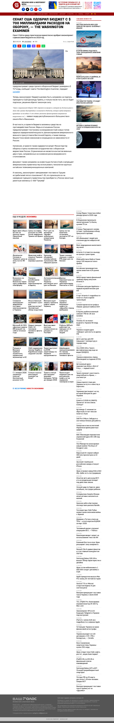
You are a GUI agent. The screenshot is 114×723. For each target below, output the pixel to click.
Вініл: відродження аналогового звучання (88, 246)
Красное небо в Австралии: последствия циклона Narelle (88, 504)
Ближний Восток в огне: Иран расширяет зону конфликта (88, 543)
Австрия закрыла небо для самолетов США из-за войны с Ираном (88, 26)
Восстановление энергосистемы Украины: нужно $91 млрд (86, 645)
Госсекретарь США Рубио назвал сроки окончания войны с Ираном (88, 512)
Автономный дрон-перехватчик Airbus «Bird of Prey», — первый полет (87, 366)
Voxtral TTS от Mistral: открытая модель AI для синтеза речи (85, 585)
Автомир (62, 14)
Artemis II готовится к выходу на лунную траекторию (88, 253)
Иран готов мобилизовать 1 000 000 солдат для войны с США (87, 569)
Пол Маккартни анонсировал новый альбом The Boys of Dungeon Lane (87, 446)
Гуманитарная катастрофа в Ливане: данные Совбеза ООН (88, 306)
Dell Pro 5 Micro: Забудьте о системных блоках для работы (88, 419)
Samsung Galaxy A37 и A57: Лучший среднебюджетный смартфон (87, 670)
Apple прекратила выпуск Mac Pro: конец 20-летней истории (88, 577)
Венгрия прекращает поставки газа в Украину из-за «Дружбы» (88, 688)
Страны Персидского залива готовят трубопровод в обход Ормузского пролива (88, 231)
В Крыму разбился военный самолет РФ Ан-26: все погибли (87, 314)
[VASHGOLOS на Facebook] (23, 9)
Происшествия (42, 14)
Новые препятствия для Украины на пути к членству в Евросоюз (88, 384)
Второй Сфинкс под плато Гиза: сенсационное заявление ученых (88, 52)
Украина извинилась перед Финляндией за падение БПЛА (88, 358)
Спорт (87, 14)
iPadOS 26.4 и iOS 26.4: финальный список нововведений (85, 661)
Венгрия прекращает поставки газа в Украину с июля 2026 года (88, 595)
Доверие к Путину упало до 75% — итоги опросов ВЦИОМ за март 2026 (88, 521)
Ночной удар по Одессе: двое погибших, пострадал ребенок (88, 488)
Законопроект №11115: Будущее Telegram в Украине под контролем (87, 613)
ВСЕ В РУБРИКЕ (29, 388)
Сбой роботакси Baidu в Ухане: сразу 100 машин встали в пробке (88, 261)
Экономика (31, 14)
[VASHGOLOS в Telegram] (31, 9)
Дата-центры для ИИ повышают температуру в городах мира (86, 341)
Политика (21, 14)
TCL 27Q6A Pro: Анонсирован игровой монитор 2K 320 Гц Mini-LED (87, 604)
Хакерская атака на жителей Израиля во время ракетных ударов (87, 427)
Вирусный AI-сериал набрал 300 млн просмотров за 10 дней (87, 455)
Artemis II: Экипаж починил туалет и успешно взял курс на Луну (88, 127)
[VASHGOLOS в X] (27, 9)
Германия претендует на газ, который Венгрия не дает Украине (87, 393)
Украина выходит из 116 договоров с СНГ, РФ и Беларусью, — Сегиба (85, 636)
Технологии (53, 14)
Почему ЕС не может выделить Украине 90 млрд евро (87, 323)
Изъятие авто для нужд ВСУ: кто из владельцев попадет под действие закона (87, 480)
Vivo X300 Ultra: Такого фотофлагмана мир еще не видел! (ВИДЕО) (87, 350)
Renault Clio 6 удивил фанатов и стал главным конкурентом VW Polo (88, 551)
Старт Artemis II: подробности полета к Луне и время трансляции (88, 297)
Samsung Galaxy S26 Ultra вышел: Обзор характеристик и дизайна (88, 560)
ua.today (16, 91)
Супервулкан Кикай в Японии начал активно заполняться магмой (87, 496)
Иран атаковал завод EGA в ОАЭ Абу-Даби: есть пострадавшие (88, 472)
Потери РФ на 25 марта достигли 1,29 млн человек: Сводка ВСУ (87, 679)
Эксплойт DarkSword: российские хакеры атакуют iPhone (87, 464)
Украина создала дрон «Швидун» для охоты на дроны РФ (88, 332)
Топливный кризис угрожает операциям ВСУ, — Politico (87, 529)
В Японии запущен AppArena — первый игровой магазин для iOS (88, 288)
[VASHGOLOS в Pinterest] (36, 9)
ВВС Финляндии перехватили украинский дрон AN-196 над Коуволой (88, 437)
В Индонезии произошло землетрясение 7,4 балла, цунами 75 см (86, 222)
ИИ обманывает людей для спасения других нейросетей (88, 239)
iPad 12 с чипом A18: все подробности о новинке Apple (88, 621)
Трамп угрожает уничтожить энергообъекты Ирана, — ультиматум (87, 375)
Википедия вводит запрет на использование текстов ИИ (87, 536)
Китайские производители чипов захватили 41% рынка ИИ (87, 270)
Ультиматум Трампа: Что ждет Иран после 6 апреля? (88, 102)
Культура (70, 14)
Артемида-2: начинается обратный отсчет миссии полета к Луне (86, 411)
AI (76, 14)
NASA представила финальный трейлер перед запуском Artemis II (88, 279)
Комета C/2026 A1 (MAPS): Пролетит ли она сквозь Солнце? (86, 402)
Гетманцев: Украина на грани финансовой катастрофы (87, 628)
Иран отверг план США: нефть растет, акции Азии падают (88, 653)
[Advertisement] (43, 197)
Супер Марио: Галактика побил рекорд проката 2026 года (88, 214)
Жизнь (80, 14)
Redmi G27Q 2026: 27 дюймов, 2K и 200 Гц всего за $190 (88, 78)
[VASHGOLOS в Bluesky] (40, 9)
